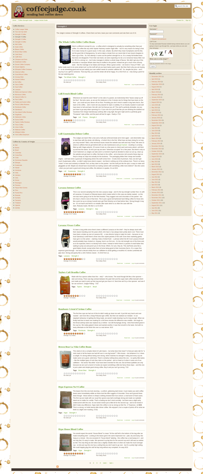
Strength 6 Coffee (20, 42)
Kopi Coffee (18, 87)
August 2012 (156, 174)
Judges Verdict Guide (41, 20)
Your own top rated (21, 32)
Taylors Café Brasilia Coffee (71, 272)
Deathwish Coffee (20, 62)
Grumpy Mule (19, 77)
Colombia (18, 152)
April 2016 (155, 89)
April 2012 (155, 184)
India (16, 172)
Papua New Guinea (21, 187)
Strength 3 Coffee (20, 34)
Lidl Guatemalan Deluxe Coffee (73, 133)
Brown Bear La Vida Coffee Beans (74, 346)
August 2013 (156, 156)
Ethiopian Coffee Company (23, 69)
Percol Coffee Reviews (22, 104)
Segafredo (18, 114)
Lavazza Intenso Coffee (69, 187)
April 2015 (155, 110)
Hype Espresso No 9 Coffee (71, 387)
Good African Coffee (21, 74)
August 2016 (156, 87)
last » (111, 463)
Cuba (17, 157)
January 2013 (156, 169)
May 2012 (155, 182)
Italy (96, 209)
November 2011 (157, 197)
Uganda (17, 205)
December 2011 (157, 195)
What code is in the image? (159, 59)
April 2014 (155, 136)
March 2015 (155, 112)
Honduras (18, 170)
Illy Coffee (18, 82)
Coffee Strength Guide (25, 20)
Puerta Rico (18, 192)
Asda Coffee (19, 47)
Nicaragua (18, 183)
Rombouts (82, 330)
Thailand (17, 203)
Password (153, 34)
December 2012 (157, 172)
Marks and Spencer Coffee (23, 92)
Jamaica (17, 175)
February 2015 (156, 115)
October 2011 (156, 200)
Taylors (79, 287)
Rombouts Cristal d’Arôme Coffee (75, 309)
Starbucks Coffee (20, 117)
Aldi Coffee (18, 44)
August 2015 (156, 102)
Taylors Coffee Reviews (22, 122)
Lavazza (81, 209)
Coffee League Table (21, 29)
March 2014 (155, 138)
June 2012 (155, 179)
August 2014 (156, 125)
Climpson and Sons (21, 59)
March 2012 (155, 187)
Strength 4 (81, 77)
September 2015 (157, 99)
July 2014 (155, 128)
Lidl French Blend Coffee (70, 93)
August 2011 (156, 205)
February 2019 (156, 81)
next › (105, 463)
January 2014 (156, 143)
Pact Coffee (18, 99)
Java (16, 177)
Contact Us (179, 20)
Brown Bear (82, 370)
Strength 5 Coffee (20, 39)
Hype (65, 413)
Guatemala (18, 165)
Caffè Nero (18, 57)
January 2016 (156, 97)
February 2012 (156, 190)
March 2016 (155, 92)
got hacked (123, 145)
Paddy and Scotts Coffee (23, 102)
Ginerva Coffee (19, 72)
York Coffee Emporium (22, 134)
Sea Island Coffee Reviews (23, 112)
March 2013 (155, 166)
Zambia (17, 208)
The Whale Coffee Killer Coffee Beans (76, 42)
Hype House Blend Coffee (70, 429)
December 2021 (157, 76)
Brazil (95, 287)
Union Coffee (19, 127)
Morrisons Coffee (20, 94)
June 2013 (155, 159)
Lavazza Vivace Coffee (69, 225)
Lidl (79, 117)
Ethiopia (17, 162)
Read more (127, 84)
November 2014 (157, 120)
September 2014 (157, 123)
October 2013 (156, 151)
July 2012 (155, 177)
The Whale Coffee (70, 77)
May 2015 (155, 107)
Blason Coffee (19, 49)
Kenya (17, 180)
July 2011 (155, 208)
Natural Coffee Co (20, 97)
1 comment (127, 216)
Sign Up (188, 20)
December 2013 (157, 146)
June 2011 (155, 210)
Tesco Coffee (19, 124)
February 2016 (156, 94)
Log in (133, 84)
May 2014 (155, 133)
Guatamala (72, 171)
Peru (16, 190)
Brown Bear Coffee (21, 52)
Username (153, 29)
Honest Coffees (20, 79)
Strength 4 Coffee (20, 37)
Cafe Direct (18, 54)
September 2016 (157, 84)
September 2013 (157, 154)
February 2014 (156, 141)
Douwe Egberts (20, 67)
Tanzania (18, 200)
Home (14, 20)
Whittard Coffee (20, 132)
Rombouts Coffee (20, 107)
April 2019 (155, 79)
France (85, 117)
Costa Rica (18, 155)
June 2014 (155, 130)
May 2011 (155, 213)
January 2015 (156, 117)
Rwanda (17, 195)
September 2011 (157, 203)
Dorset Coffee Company (22, 64)
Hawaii (17, 167)
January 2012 (156, 192)
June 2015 (155, 105)
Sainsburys (18, 109)
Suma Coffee (19, 119)
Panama (17, 185)
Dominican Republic (21, 160)
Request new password (159, 39)
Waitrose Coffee (20, 129)
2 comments (127, 178)
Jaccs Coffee (19, 84)
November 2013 (157, 148)
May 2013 (155, 161)
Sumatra (17, 198)
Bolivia (17, 147)
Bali (16, 145)
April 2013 (155, 164)
